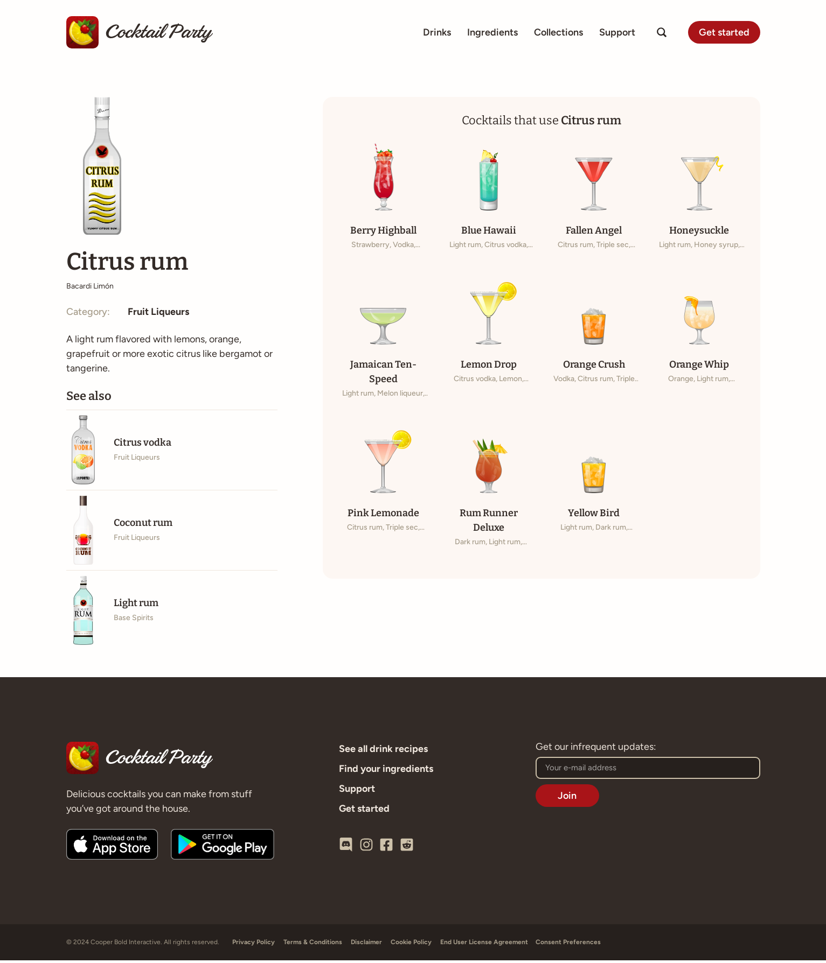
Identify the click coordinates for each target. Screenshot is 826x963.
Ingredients (492, 32)
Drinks (437, 32)
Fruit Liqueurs (158, 314)
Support (617, 32)
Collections (558, 32)
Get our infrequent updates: (596, 749)
